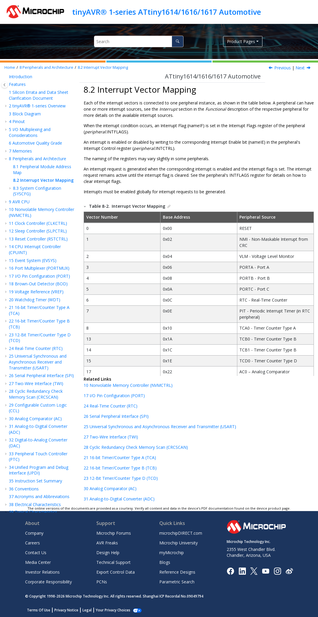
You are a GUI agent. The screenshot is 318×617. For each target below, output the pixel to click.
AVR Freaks (107, 543)
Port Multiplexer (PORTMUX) (39, 228)
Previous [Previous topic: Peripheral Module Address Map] (282, 68)
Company (34, 533)
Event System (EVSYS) (32, 221)
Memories (20, 111)
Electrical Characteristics (35, 465)
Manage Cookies (110, 610)
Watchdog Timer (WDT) (34, 260)
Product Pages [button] (241, 41)
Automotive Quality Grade (35, 103)
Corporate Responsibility (48, 582)
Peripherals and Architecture (46, 67)
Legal (87, 610)
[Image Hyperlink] (265, 570)
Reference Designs (177, 572)
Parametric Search (176, 582)
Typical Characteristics (33, 472)
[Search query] (139, 41)
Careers (32, 543)
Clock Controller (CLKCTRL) (38, 183)
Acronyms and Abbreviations (39, 457)
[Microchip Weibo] (289, 570)
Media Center (38, 562)
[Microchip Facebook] (230, 570)
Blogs (164, 562)
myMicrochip (171, 552)
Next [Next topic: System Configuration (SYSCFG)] (300, 68)
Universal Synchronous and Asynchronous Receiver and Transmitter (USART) (37, 322)
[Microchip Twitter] (253, 570)
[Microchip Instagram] (277, 570)
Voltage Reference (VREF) (36, 252)
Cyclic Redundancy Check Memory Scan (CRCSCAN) (36, 354)
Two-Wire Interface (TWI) (36, 344)
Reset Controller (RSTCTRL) (38, 199)
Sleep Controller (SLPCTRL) (38, 191)
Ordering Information (32, 480)
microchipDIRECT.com (180, 533)
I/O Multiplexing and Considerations (30, 93)
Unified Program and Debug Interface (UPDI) (38, 430)
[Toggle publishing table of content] (4, 85)
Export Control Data (115, 572)
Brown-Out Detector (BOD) (38, 244)
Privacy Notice (66, 610)
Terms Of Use (38, 610)
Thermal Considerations (35, 496)
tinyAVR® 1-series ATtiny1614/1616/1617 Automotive (166, 11)
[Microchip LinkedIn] (242, 570)
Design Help (107, 552)
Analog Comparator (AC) (35, 379)
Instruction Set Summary (35, 441)
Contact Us (35, 552)
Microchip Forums (113, 533)
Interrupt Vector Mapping (103, 67)
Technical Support (113, 562)
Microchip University (178, 543)
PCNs (101, 582)
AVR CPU (19, 162)
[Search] (177, 41)
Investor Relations (42, 572)
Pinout (17, 82)
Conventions (24, 449)
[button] (6, 82)
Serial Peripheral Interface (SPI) (41, 336)
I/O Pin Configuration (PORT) (39, 236)
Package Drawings (29, 488)
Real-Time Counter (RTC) (36, 309)
